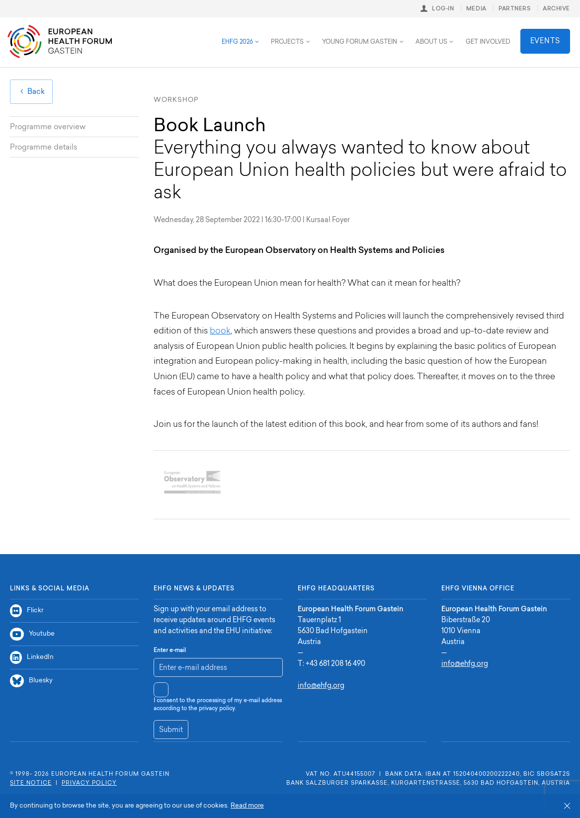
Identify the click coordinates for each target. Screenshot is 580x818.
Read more (247, 806)
